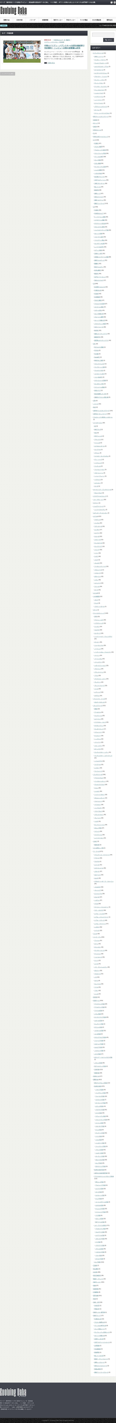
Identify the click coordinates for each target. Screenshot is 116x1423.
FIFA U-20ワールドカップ (100, 136)
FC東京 (96, 143)
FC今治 (96, 350)
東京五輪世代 (97, 1275)
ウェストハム (98, 715)
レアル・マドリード (100, 923)
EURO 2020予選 (99, 1169)
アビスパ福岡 (98, 146)
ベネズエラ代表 (99, 1252)
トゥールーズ (98, 957)
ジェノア (96, 549)
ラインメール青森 (99, 387)
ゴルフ (96, 600)
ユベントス (97, 583)
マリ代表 (97, 1215)
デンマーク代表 (99, 1133)
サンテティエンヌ (99, 950)
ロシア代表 (98, 1163)
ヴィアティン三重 (99, 367)
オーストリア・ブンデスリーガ (102, 489)
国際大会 (6, 20)
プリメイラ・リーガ (99, 699)
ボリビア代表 (99, 1259)
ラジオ (95, 933)
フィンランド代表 (100, 1146)
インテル (96, 523)
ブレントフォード (99, 685)
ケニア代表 (98, 1198)
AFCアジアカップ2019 (100, 1083)
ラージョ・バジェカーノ (101, 907)
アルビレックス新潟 (100, 150)
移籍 (94, 1285)
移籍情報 (45, 20)
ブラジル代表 (99, 1248)
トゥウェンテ (98, 463)
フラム (96, 675)
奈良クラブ (97, 390)
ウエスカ (96, 861)
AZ (95, 426)
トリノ (96, 553)
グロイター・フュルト (100, 76)
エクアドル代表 (99, 1235)
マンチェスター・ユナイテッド (103, 755)
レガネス (96, 927)
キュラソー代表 (98, 1024)
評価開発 (95, 1292)
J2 (64, 40)
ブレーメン (97, 818)
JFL (94, 343)
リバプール (97, 764)
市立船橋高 (97, 1349)
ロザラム (96, 695)
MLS (94, 407)
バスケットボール (99, 606)
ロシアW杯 (97, 1262)
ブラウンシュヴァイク (100, 106)
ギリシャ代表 (98, 1027)
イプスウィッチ (98, 623)
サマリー (95, 503)
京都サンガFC (98, 253)
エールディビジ (97, 422)
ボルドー (96, 970)
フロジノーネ (98, 569)
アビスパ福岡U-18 (99, 1322)
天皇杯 (95, 1265)
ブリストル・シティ (100, 678)
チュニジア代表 (99, 1208)
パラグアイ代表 (99, 1245)
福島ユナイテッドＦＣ (100, 333)
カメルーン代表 (99, 1195)
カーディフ (97, 633)
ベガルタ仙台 (98, 173)
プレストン (97, 682)
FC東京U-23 (97, 290)
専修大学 (96, 1309)
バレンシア (97, 890)
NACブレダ (97, 429)
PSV (95, 432)
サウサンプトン (98, 725)
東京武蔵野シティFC (100, 394)
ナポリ (96, 556)
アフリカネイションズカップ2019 (104, 1176)
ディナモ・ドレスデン (100, 86)
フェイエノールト (99, 469)
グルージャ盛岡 (98, 317)
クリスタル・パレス (100, 722)
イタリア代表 (99, 1089)
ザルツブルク (98, 493)
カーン (96, 943)
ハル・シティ (98, 745)
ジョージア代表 (98, 1040)
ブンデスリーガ (97, 774)
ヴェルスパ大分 (98, 370)
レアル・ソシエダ (99, 913)
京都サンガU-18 (99, 1339)
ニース (96, 963)
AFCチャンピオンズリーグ (101, 116)
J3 (94, 283)
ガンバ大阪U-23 (99, 313)
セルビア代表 (98, 1047)
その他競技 (96, 596)
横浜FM (96, 190)
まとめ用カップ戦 (98, 848)
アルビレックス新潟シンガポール (103, 417)
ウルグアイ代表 (99, 1232)
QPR (95, 616)
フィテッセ (97, 466)
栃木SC (96, 330)
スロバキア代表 (99, 1126)
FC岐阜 (96, 210)
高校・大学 (96, 1302)
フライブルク (98, 811)
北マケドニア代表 (100, 1166)
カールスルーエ (98, 69)
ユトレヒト (97, 483)
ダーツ (95, 610)
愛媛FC (68, 40)
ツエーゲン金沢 (98, 237)
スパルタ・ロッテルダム (101, 456)
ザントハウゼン (98, 83)
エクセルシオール (99, 446)
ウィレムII (97, 442)
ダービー (96, 642)
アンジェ (96, 940)
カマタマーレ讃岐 (99, 220)
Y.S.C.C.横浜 (98, 300)
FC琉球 (96, 293)
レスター (96, 768)
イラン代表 (97, 1014)
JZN (94, 400)
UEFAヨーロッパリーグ (100, 414)
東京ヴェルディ (98, 267)
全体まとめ (96, 1076)
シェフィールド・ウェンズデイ (103, 636)
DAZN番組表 (96, 20)
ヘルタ (96, 821)
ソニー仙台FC (98, 377)
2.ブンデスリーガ (98, 53)
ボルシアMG (98, 828)
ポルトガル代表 (99, 1159)
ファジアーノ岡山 (99, 240)
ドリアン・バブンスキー (51, 42)
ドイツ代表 (98, 1136)
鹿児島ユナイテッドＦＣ (101, 340)
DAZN (95, 126)
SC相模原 (97, 297)
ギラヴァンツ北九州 (100, 223)
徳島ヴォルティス (99, 260)
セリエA (95, 516)
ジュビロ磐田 (98, 170)
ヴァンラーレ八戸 (99, 363)
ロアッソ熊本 (98, 250)
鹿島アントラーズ (99, 203)
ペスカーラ (97, 573)
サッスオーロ (98, 543)
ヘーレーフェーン (99, 476)
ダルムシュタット (99, 798)
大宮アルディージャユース (102, 1342)
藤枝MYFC (97, 337)
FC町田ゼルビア (58, 40)
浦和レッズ (97, 193)
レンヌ (96, 994)
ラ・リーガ (96, 851)
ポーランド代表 (99, 1156)
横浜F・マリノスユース (101, 1359)
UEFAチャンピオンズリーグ (101, 410)
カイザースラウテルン (100, 73)
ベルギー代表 (99, 1153)
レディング (97, 692)
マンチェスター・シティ (101, 752)
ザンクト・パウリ (99, 80)
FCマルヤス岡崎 (99, 347)
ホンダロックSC (99, 384)
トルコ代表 (98, 1139)
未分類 (95, 1272)
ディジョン (97, 953)
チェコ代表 (98, 1129)
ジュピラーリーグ (98, 506)
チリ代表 (97, 1242)
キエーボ (96, 536)
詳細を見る (51, 63)
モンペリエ (97, 984)
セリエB (95, 593)
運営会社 (110, 20)
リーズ (96, 688)
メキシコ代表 (98, 1063)
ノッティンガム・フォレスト (102, 652)
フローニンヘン (98, 473)
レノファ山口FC (99, 247)
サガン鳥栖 (97, 163)
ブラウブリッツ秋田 (100, 323)
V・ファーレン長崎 (99, 217)
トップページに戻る (7, 73)
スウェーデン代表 (100, 1116)
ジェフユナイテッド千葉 (101, 230)
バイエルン (97, 804)
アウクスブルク (98, 778)
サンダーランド (98, 729)
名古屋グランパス (99, 176)
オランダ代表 (99, 1106)
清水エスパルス (98, 196)
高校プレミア (97, 1315)
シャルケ (96, 791)
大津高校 (96, 1345)
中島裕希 (61, 42)
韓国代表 (96, 1073)
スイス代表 (98, 1113)
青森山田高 (97, 1369)
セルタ (96, 878)
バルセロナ (97, 887)
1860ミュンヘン (99, 56)
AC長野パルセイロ (99, 287)
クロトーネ (97, 539)
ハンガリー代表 (99, 1143)
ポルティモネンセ (99, 702)
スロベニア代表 (98, 1044)
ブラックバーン (98, 672)
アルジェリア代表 (100, 1185)
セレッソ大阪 (98, 233)
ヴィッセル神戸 (98, 156)
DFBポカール (97, 130)
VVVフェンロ (98, 436)
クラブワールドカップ (99, 496)
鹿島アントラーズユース (101, 1372)
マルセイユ (97, 973)
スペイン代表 (99, 1123)
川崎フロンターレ (99, 183)
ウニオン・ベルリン (100, 59)
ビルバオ (96, 897)
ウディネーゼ (98, 526)
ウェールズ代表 (99, 1096)
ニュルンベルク (98, 93)
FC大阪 (96, 353)
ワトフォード (98, 771)
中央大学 (96, 1305)
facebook (114, 2)
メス (95, 977)
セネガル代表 (99, 1205)
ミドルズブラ (98, 761)
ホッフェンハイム (99, 824)
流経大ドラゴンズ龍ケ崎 (101, 397)
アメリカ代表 (98, 1010)
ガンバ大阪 (97, 160)
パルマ (96, 559)
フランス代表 (99, 1149)
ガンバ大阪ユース (99, 1329)
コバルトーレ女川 (99, 373)
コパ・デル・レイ (98, 499)
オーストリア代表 (100, 1103)
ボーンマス (97, 749)
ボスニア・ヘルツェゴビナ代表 (103, 1057)
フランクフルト (98, 814)
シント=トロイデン (99, 509)
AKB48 (95, 120)
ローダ (96, 486)
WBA (95, 709)
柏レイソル (97, 186)
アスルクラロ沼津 (99, 303)
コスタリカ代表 (98, 1030)
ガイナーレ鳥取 (98, 307)
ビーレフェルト (98, 103)
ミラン (96, 579)
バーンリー (97, 742)
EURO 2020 (97, 1086)
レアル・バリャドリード (101, 917)
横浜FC (96, 273)
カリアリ (96, 533)
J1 (94, 140)
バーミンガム (98, 658)
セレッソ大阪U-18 (99, 1335)
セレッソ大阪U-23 (99, 320)
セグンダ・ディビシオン (100, 513)
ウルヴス (96, 630)
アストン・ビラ (98, 620)
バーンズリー (98, 662)
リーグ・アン (97, 937)
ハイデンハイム (98, 96)
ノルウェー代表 (98, 1050)
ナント (96, 960)
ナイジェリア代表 (100, 1212)
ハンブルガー (98, 808)
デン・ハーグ (98, 459)
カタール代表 (98, 1020)
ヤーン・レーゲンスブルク (102, 113)
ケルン (96, 788)
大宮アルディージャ (100, 180)
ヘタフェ (96, 900)
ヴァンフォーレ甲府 (100, 153)
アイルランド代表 (99, 1007)
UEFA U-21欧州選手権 (100, 1173)
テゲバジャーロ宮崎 (100, 380)
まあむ (95, 841)
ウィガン (96, 626)
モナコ (96, 980)
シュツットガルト (99, 794)
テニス (96, 603)
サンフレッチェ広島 (100, 166)
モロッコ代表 (99, 1218)
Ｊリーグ (32, 20)
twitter (111, 2)
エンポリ (96, 529)
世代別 (95, 997)
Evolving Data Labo (56, 1420)
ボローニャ (97, 576)
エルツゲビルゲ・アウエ (101, 66)
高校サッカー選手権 (99, 1312)
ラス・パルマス (98, 910)
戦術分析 (96, 844)
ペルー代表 (98, 1255)
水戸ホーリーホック (100, 277)
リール (96, 987)
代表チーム (96, 1000)
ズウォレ (96, 453)
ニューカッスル (98, 645)
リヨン (96, 990)
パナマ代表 (97, 1054)
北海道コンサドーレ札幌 (101, 257)
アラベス (96, 858)
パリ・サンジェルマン (100, 967)
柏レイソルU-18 (99, 1355)
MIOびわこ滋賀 (98, 360)
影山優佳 (95, 1269)
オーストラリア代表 (100, 1017)
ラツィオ (96, 586)
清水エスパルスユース (100, 1365)
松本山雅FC (97, 270)
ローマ (96, 590)
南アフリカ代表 (99, 1222)
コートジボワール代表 (101, 1202)
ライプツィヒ (98, 834)
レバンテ (96, 930)
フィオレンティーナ (100, 566)
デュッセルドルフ (99, 90)
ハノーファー (98, 100)
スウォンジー (98, 732)
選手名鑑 (95, 1295)
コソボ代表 (97, 1034)
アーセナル (97, 712)
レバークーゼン (98, 838)
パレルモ (96, 563)
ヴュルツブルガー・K (100, 63)
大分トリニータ (98, 327)
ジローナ (96, 871)
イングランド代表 (100, 1093)
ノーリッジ (97, 648)
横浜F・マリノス (98, 1279)
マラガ (96, 903)
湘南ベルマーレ (98, 200)
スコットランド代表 (101, 1119)
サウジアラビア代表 (100, 1037)
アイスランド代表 (99, 1004)
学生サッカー (70, 20)
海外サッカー (58, 20)
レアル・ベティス (99, 920)
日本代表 (19, 20)
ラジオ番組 (84, 20)
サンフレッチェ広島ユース (102, 1332)
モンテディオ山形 (99, 243)
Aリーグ (95, 123)
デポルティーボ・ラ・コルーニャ (104, 881)
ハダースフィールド (100, 665)
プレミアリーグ (97, 705)
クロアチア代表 (99, 1109)
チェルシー (97, 735)
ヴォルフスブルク (99, 784)
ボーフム (96, 110)
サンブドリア (98, 546)
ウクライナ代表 (99, 1099)
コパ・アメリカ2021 (100, 1225)
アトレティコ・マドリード (102, 854)
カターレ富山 (98, 310)
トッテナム (97, 739)
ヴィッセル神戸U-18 (100, 1325)
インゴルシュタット (100, 781)
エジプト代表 (99, 1188)
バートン (96, 655)
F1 (94, 133)
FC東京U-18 (97, 1319)
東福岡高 (96, 1352)
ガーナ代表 (98, 1192)
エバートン (97, 719)
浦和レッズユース (99, 1362)
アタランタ (97, 519)
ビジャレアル (98, 893)
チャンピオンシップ (99, 613)
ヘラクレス (97, 479)
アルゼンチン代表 (100, 1228)
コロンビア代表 (99, 1238)
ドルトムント (98, 801)
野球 (94, 1299)
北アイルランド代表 (100, 1066)
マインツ (96, 831)
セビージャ (97, 874)
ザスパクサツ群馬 (99, 227)
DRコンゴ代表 (99, 1182)
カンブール (97, 449)
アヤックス (97, 439)
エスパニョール (98, 868)
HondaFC (97, 357)
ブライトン (97, 668)
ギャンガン (97, 947)
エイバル (96, 864)
